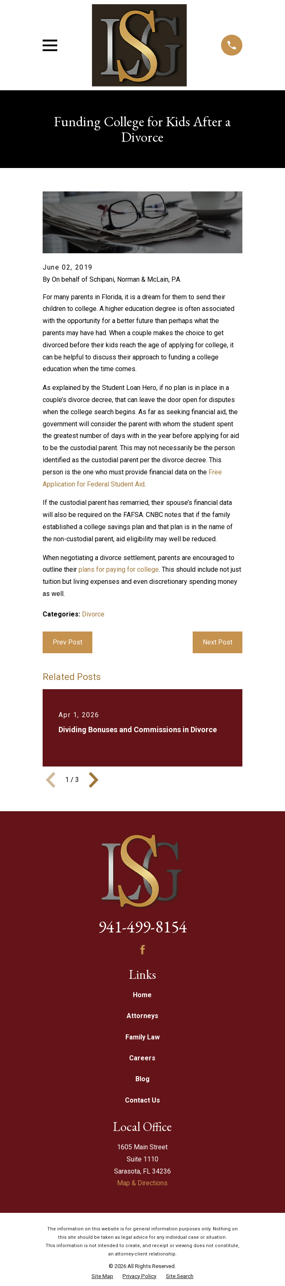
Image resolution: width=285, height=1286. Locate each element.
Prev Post (67, 642)
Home (142, 995)
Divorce (93, 614)
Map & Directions (142, 1183)
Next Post (217, 642)
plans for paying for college (119, 569)
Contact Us (142, 1100)
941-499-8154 (142, 926)
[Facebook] (142, 949)
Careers (142, 1058)
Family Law (142, 1037)
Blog (142, 1079)
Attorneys (142, 1016)
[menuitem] (102, 1276)
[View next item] (94, 780)
